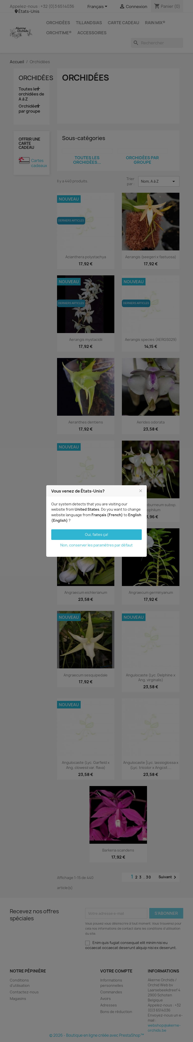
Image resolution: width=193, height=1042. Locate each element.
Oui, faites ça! (96, 534)
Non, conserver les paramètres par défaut (96, 545)
